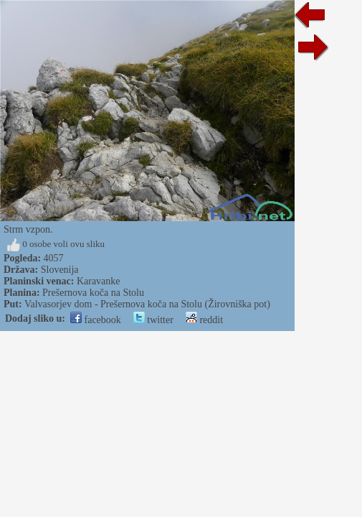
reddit (204, 320)
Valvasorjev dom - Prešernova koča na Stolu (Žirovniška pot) (147, 304)
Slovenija (60, 269)
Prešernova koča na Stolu (93, 292)
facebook (95, 320)
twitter (153, 320)
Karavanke (98, 281)
